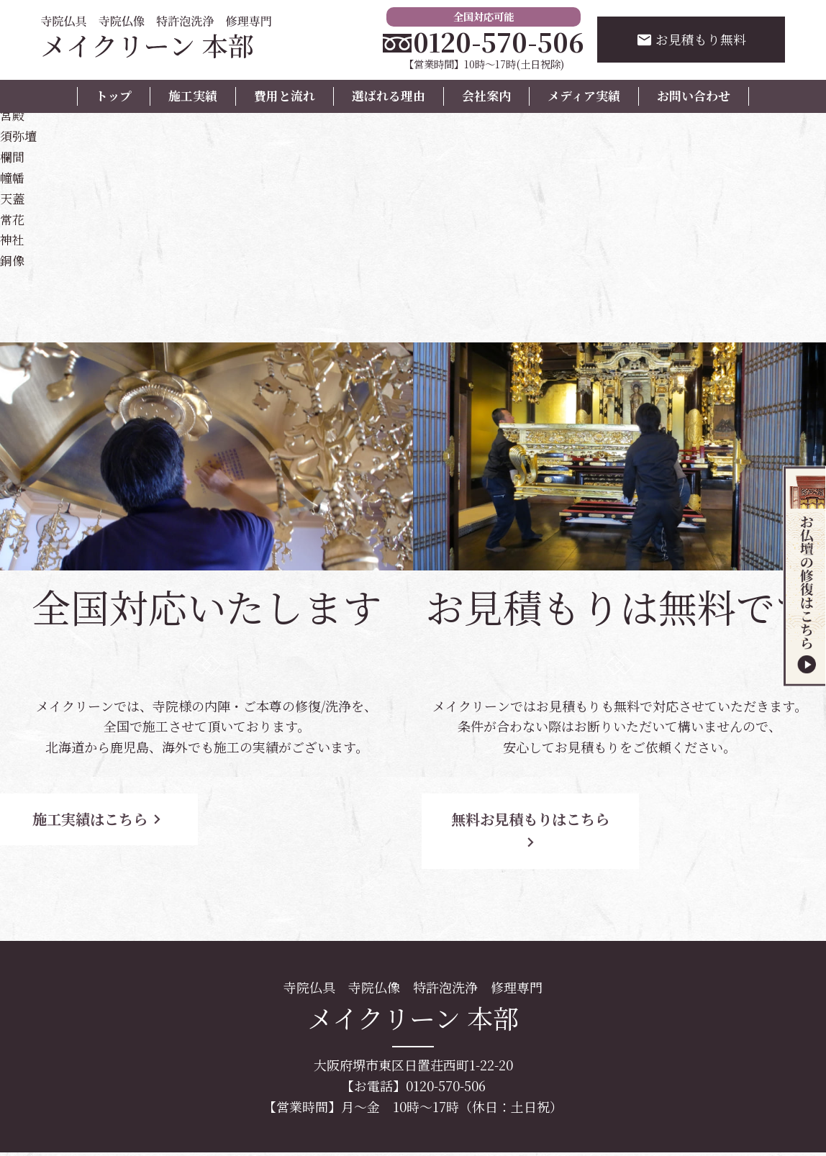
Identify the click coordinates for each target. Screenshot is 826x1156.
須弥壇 (19, 134)
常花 (13, 217)
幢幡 (13, 175)
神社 (13, 238)
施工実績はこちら (129, 817)
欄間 (13, 155)
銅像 (13, 259)
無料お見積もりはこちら (542, 817)
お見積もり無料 (691, 39)
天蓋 (13, 196)
